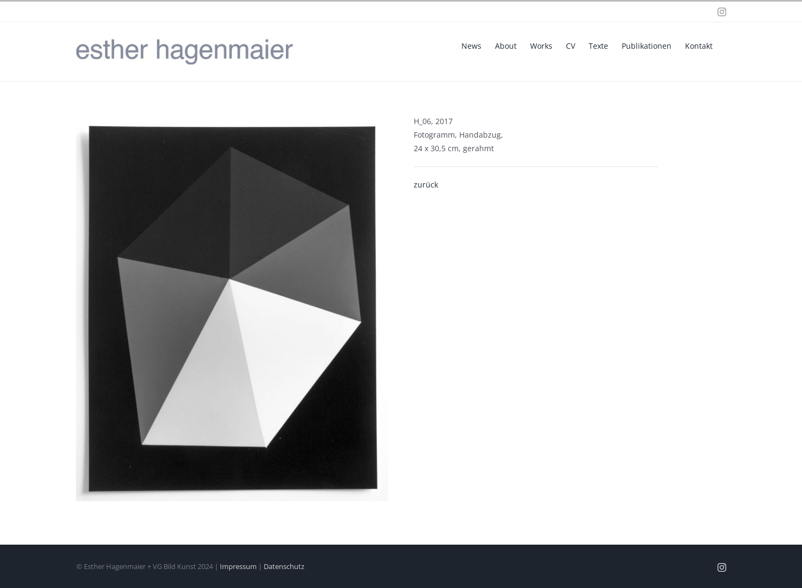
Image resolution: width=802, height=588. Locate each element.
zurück (426, 184)
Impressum (238, 566)
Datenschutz (284, 566)
